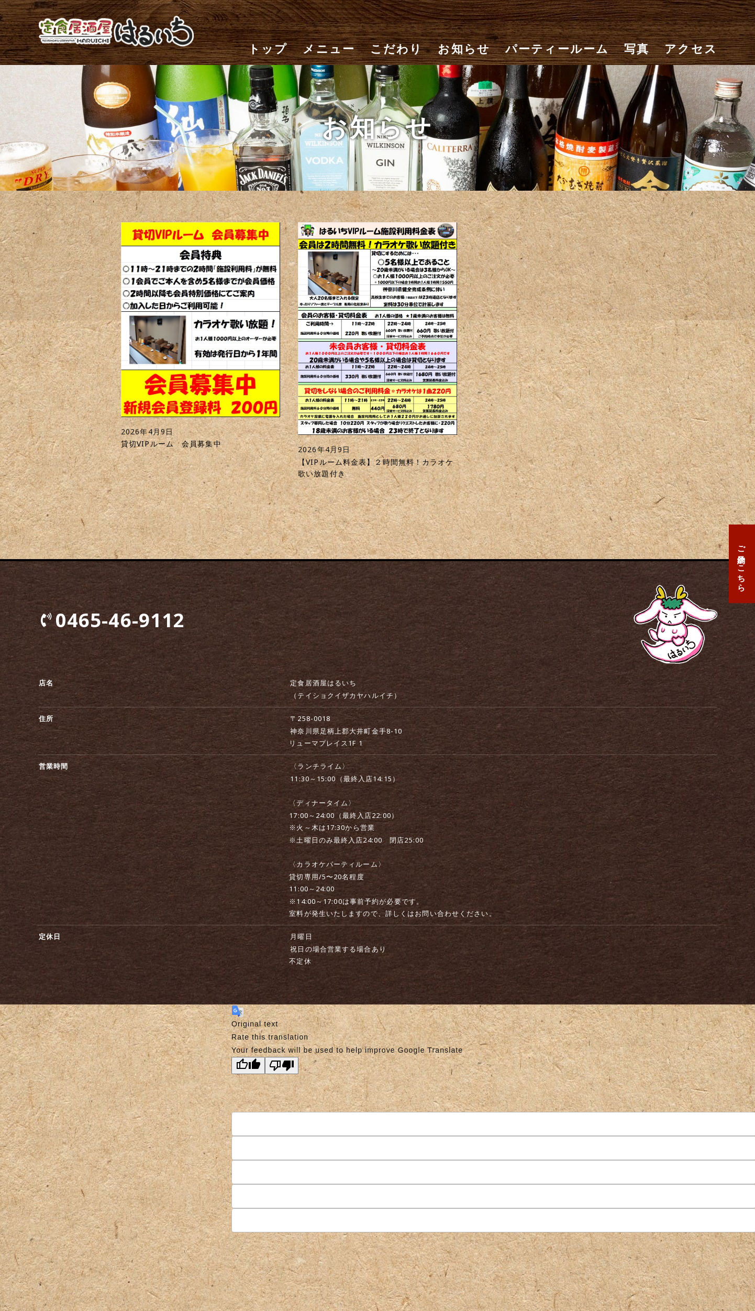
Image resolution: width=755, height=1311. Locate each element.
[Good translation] (248, 1065)
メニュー (329, 49)
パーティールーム (557, 49)
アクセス (690, 49)
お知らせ (464, 49)
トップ (268, 49)
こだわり (396, 49)
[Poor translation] (281, 1065)
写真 (636, 49)
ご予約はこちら (742, 563)
